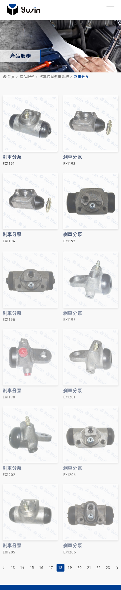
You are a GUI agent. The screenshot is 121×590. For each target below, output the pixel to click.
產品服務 (27, 77)
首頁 (9, 77)
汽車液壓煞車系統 (54, 77)
